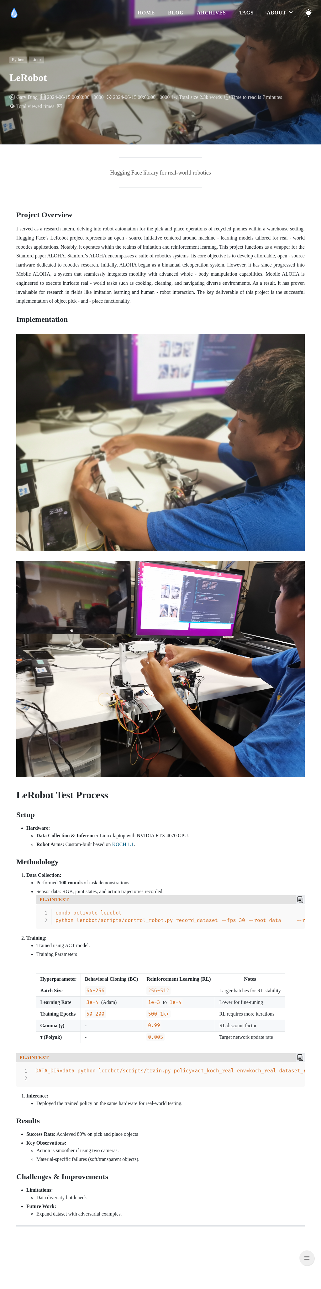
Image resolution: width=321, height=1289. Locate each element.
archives (211, 12)
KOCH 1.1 (123, 844)
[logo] (14, 13)
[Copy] (300, 899)
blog (176, 12)
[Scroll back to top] (306, 1257)
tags (246, 12)
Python (18, 59)
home (146, 12)
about (277, 12)
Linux (36, 59)
